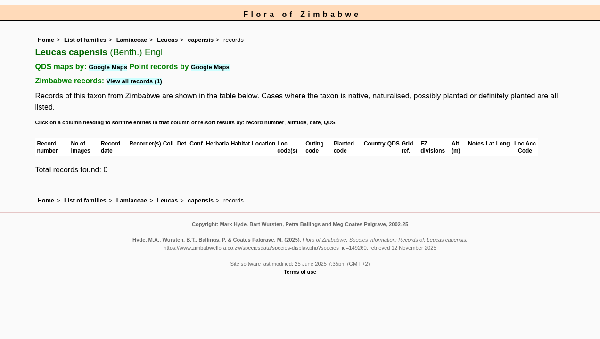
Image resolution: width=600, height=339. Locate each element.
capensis (201, 39)
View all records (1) (134, 81)
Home (45, 39)
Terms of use (300, 271)
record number (265, 122)
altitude (296, 122)
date (315, 122)
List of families (85, 39)
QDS (330, 122)
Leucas (167, 39)
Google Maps (108, 67)
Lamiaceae (131, 39)
